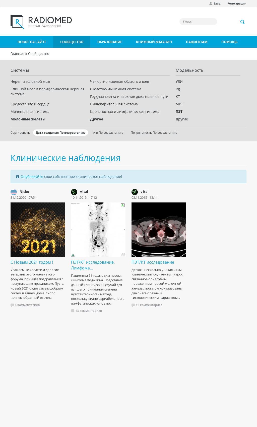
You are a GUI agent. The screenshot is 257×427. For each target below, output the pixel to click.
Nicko (24, 191)
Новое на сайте (32, 42)
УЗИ (179, 81)
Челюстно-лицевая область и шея (119, 81)
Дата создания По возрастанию (61, 132)
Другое (96, 119)
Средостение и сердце (30, 104)
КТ (178, 96)
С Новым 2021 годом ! (32, 262)
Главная (17, 53)
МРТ (179, 104)
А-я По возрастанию (108, 132)
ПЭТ (179, 111)
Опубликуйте (32, 176)
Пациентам (196, 42)
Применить (242, 22)
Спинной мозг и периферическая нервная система (48, 91)
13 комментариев (88, 311)
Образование (109, 42)
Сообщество (71, 42)
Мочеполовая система (30, 111)
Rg (178, 89)
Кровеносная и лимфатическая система (124, 111)
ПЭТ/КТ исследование (153, 262)
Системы (20, 70)
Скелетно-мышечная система (115, 89)
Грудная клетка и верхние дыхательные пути (129, 96)
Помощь (229, 42)
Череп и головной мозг (31, 81)
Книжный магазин (154, 42)
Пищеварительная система (114, 104)
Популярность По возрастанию (154, 132)
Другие (182, 119)
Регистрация (236, 3)
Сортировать (20, 132)
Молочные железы (28, 119)
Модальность (190, 70)
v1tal (84, 191)
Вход (217, 3)
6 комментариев (27, 305)
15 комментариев (149, 305)
